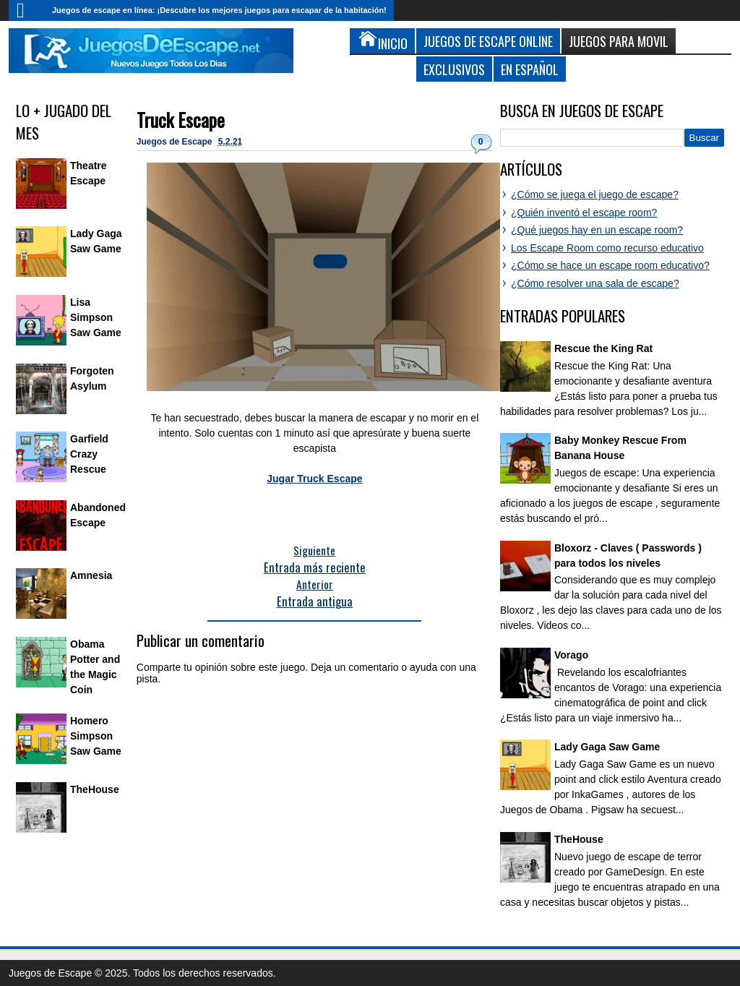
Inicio (27, 10)
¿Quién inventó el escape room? (584, 212)
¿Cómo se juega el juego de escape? (595, 194)
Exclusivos (454, 69)
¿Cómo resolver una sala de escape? (595, 283)
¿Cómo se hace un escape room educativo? (610, 265)
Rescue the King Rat (603, 348)
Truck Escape (181, 119)
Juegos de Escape (176, 142)
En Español (530, 69)
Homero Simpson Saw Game (95, 736)
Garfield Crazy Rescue (89, 454)
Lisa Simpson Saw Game (95, 317)
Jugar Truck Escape (314, 478)
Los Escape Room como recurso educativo (607, 248)
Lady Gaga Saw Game (607, 747)
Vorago (571, 655)
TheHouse (94, 789)
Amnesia (91, 575)
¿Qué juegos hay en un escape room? (597, 230)
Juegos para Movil (618, 41)
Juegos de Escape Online (488, 41)
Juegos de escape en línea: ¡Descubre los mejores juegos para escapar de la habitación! (219, 10)
